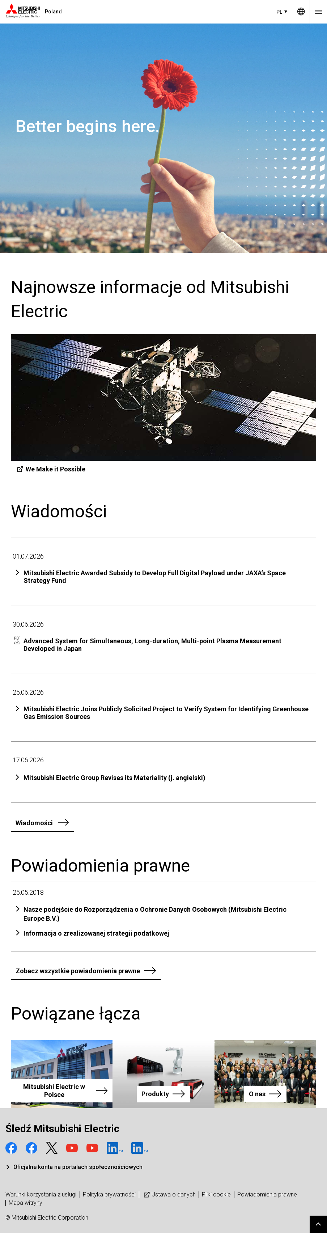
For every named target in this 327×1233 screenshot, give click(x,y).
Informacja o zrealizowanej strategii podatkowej (96, 933)
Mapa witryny (25, 1202)
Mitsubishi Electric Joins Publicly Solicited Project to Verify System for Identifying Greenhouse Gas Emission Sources (166, 713)
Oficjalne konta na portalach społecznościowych (78, 1167)
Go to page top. (318, 1224)
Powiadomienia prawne (267, 1194)
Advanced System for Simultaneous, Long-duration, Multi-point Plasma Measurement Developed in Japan (152, 645)
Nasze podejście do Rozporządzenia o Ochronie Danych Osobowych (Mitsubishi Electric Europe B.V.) (155, 914)
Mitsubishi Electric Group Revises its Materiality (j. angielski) (114, 777)
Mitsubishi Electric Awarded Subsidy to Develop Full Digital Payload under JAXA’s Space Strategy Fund (155, 577)
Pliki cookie (216, 1194)
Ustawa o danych (169, 1194)
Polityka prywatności (109, 1194)
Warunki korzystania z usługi (40, 1194)
